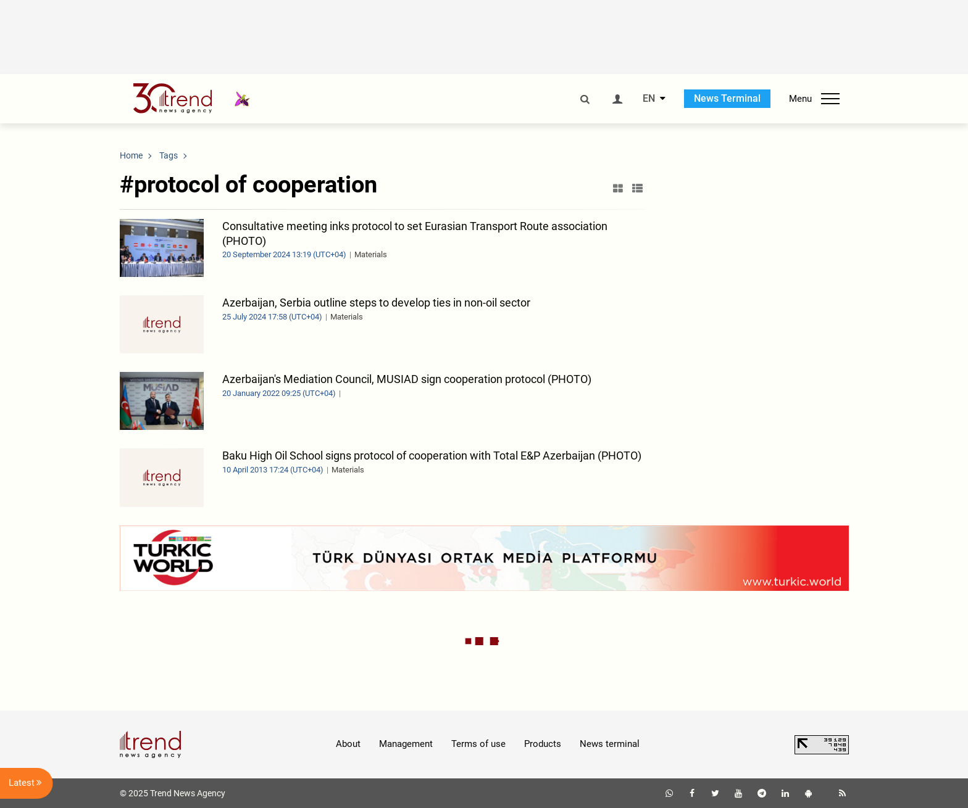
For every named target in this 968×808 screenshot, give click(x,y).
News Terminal (727, 98)
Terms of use (478, 743)
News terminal (610, 743)
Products (542, 743)
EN (649, 99)
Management (406, 743)
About (348, 743)
